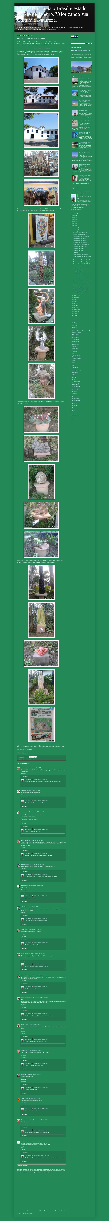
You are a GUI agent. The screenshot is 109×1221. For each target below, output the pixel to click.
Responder (23, 773)
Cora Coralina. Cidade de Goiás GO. (81, 287)
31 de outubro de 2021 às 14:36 (41, 800)
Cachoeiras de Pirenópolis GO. (80, 242)
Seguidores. (74, 405)
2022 (73, 223)
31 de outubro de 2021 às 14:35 (41, 1063)
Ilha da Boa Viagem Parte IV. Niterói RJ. (85, 153)
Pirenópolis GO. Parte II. (78, 248)
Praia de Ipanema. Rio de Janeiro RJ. (81, 254)
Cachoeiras (74, 336)
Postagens (74, 391)
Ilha (73, 365)
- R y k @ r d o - (25, 811)
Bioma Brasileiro (75, 334)
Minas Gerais (75, 372)
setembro (75, 295)
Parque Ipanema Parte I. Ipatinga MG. (82, 261)
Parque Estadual (76, 384)
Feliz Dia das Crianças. (78, 271)
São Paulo (32, 759)
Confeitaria (74, 343)
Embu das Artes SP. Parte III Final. (81, 236)
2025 (73, 217)
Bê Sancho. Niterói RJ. (84, 110)
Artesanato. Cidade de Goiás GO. (80, 285)
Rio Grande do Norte (76, 400)
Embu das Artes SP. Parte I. (79, 240)
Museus (74, 376)
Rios (73, 402)
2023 (73, 221)
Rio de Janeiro (75, 398)
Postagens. (74, 393)
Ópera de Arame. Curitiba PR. (80, 234)
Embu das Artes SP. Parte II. (79, 238)
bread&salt (23, 767)
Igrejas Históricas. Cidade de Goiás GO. (82, 283)
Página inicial (42, 1210)
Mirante (73, 374)
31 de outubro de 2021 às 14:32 (41, 853)
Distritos (74, 346)
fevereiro (75, 309)
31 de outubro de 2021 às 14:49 (41, 1087)
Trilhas (73, 409)
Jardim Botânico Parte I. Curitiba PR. (81, 267)
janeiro (75, 311)
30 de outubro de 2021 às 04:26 (38, 975)
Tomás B (23, 1024)
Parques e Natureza (76, 390)
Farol (73, 353)
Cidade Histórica (26, 759)
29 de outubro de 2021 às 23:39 (36, 885)
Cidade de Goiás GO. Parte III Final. (81, 289)
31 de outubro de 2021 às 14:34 (41, 964)
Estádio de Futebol (76, 350)
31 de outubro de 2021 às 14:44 (41, 1013)
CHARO (23, 1098)
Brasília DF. (75, 252)
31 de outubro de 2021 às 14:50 (41, 1130)
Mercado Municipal (76, 370)
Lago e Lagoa (75, 367)
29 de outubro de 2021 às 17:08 (34, 767)
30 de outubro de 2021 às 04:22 (38, 953)
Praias (73, 396)
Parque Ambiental (76, 381)
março (75, 307)
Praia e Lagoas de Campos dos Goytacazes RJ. (85, 101)
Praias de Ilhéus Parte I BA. (85, 90)
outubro (75, 231)
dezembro (75, 227)
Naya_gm (23, 1074)
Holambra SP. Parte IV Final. (79, 273)
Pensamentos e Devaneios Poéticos (29, 819)
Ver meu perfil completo (76, 209)
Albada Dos (24, 929)
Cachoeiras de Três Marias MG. (80, 232)
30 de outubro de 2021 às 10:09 (33, 1024)
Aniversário (74, 323)
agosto (75, 297)
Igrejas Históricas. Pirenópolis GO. (81, 244)
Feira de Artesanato (76, 356)
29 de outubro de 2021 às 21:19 (37, 864)
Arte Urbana (74, 325)
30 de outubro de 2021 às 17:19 (40, 1119)
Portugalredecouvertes (26, 1119)
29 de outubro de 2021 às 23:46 (31, 906)
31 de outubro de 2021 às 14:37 (41, 779)
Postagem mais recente (22, 1210)
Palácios (74, 377)
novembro (75, 229)
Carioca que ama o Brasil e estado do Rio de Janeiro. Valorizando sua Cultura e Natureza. (52, 14)
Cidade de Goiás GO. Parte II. (80, 291)
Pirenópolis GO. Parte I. (78, 250)
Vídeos (73, 410)
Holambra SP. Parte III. (78, 275)
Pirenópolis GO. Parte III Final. (80, 246)
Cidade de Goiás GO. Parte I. (80, 293)
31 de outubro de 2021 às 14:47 (41, 1039)
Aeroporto (74, 322)
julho (74, 299)
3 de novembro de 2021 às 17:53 (34, 1141)
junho (74, 301)
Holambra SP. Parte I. (78, 279)
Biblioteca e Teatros (76, 332)
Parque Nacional (76, 388)
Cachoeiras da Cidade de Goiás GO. (81, 281)
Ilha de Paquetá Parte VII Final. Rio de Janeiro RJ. (84, 133)
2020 (73, 314)
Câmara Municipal (76, 337)
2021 (73, 225)
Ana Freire (23, 1141)
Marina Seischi (24, 840)
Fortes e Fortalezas (76, 358)
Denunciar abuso (75, 415)
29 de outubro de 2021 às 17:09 (32, 790)
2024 (73, 219)
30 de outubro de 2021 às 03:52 (34, 929)
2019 (73, 315)
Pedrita (23, 790)
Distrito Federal (75, 344)
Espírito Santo (75, 348)
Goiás (73, 360)
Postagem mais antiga (60, 1210)
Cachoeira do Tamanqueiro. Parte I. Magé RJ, (85, 143)
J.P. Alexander (24, 885)
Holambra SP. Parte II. (78, 277)
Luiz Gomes (28, 779)
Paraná (73, 379)
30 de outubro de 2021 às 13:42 (33, 1074)
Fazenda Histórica (76, 355)
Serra (73, 407)
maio (74, 303)
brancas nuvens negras (27, 997)
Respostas (25, 776)
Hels (22, 906)
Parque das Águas (76, 383)
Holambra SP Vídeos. (78, 269)
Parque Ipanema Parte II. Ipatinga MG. (84, 79)
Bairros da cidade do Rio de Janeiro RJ (81, 330)
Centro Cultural (75, 339)
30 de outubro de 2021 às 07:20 (40, 997)
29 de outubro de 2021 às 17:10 (36, 811)
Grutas (73, 362)
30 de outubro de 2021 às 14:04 (32, 1098)
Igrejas (73, 363)
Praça (73, 395)
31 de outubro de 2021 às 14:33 (41, 918)
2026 (73, 215)
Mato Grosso (75, 369)
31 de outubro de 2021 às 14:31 (41, 829)
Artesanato (74, 327)
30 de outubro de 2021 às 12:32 (34, 1050)
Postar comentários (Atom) (27, 1213)
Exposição (74, 351)
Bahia (73, 329)
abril (74, 305)
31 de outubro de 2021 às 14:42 (41, 874)
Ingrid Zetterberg (25, 864)
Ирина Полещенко (25, 953)
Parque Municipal (76, 386)
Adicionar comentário (23, 1165)
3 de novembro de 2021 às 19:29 (41, 1155)
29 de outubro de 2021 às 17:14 (36, 840)
